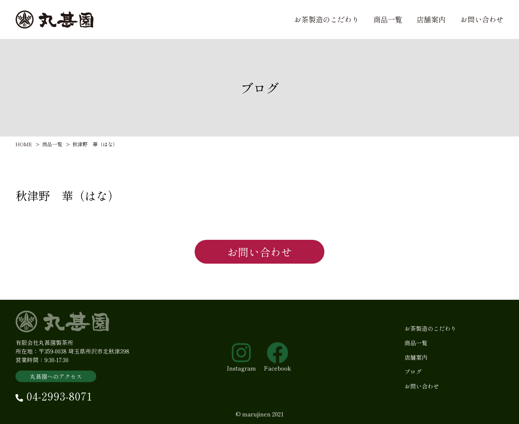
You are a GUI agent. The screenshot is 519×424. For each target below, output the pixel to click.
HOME (23, 144)
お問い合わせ (482, 19)
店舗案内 (431, 19)
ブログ (413, 377)
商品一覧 (387, 19)
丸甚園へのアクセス (56, 381)
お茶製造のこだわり (326, 19)
